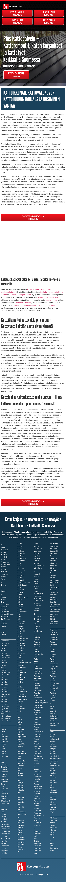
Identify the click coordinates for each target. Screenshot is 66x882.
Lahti (19, 717)
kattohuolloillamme (23, 303)
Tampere (53, 642)
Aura (3, 579)
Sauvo (36, 853)
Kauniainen (21, 558)
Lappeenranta (22, 737)
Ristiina (36, 806)
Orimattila (37, 619)
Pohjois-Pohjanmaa (41, 703)
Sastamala (37, 848)
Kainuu (3, 814)
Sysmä (52, 616)
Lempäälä (21, 761)
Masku (19, 830)
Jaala (3, 762)
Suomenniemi (55, 609)
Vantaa (52, 751)
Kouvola (20, 660)
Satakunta (37, 851)
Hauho (3, 677)
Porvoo (36, 720)
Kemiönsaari (21, 573)
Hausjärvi (4, 680)
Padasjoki (37, 637)
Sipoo (52, 573)
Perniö (36, 664)
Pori (35, 715)
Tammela (53, 637)
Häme (3, 713)
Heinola (4, 682)
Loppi (19, 792)
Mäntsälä (37, 561)
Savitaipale (54, 544)
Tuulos (52, 686)
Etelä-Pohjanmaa (7, 614)
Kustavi (20, 687)
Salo (35, 838)
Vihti (51, 785)
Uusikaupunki (55, 723)
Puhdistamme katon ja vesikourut (27, 305)
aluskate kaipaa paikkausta (20, 295)
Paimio (36, 639)
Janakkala (4, 767)
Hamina (4, 653)
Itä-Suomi (4, 756)
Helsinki (4, 687)
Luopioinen (21, 802)
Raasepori (37, 772)
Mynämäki (37, 556)
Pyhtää (36, 739)
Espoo (3, 609)
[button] (33, 28)
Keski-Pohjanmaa (23, 582)
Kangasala (5, 824)
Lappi (19, 739)
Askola (3, 576)
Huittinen (4, 701)
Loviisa (20, 795)
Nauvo (36, 586)
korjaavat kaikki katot (35, 289)
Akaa (3, 547)
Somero (53, 590)
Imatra (3, 744)
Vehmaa (53, 763)
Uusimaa (53, 726)
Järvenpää (5, 803)
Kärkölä (20, 706)
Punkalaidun (38, 732)
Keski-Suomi (22, 585)
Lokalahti (20, 790)
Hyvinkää (4, 709)
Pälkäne (37, 761)
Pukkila (36, 727)
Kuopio (20, 675)
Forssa (3, 635)
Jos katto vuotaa (46, 292)
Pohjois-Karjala (39, 700)
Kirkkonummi (22, 612)
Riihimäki (37, 798)
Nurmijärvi (37, 606)
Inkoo (3, 749)
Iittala (3, 732)
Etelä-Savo (5, 616)
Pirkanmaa (38, 690)
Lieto (19, 771)
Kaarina (4, 809)
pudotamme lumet (48, 305)
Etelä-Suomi (5, 619)
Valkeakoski (54, 739)
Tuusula (53, 690)
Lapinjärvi (20, 729)
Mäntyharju (38, 568)
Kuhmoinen (21, 672)
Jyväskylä (4, 794)
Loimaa (20, 785)
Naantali (37, 574)
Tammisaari (54, 639)
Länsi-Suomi (21, 814)
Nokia (36, 591)
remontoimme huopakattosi (48, 297)
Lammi (19, 727)
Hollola (3, 697)
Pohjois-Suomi (39, 707)
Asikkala (4, 572)
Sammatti (37, 846)
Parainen (37, 644)
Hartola (3, 665)
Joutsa (3, 777)
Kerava (20, 578)
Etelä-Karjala (5, 612)
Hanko (3, 660)
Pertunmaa (38, 669)
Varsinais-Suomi (56, 758)
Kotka (19, 658)
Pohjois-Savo (38, 705)
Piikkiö (36, 688)
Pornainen (37, 717)
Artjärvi (3, 569)
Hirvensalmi (5, 694)
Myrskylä (37, 558)
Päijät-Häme (38, 758)
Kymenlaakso (22, 699)
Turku (52, 678)
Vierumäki (53, 783)
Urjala (52, 709)
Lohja (19, 780)
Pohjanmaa (38, 698)
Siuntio (52, 578)
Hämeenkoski (6, 716)
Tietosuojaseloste (41, 874)
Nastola (36, 584)
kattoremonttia (51, 300)
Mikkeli (19, 847)
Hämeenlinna (6, 721)
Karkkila (4, 853)
